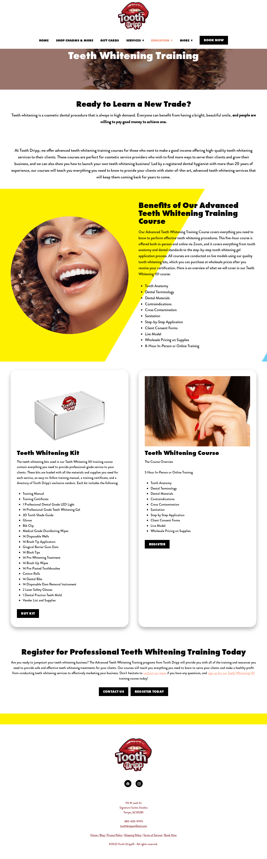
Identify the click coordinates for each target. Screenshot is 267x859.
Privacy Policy (114, 835)
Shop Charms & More (74, 40)
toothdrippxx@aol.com (133, 826)
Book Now (214, 40)
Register (157, 544)
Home (44, 40)
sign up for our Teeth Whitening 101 (231, 673)
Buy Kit (28, 613)
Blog (102, 835)
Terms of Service (152, 835)
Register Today (149, 691)
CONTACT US (113, 691)
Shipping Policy (132, 835)
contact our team (154, 673)
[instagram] (139, 783)
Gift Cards (109, 40)
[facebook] (127, 783)
